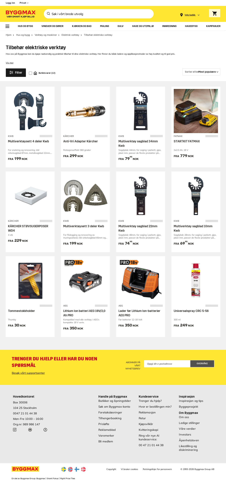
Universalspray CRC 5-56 (191, 311)
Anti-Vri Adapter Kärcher (80, 141)
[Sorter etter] (201, 71)
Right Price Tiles (67, 478)
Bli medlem (105, 441)
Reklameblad (107, 430)
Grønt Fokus (52, 478)
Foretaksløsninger (110, 412)
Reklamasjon (147, 412)
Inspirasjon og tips (191, 401)
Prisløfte (103, 424)
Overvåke (202, 363)
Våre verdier (187, 428)
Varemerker (106, 435)
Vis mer (9, 62)
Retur (142, 418)
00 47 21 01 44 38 (151, 445)
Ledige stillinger (189, 423)
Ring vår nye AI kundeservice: (149, 437)
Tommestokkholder (21, 311)
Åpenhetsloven (189, 440)
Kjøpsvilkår (146, 424)
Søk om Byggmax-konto (114, 406)
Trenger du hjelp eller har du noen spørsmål (54, 362)
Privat (23, 2)
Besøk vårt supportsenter (28, 373)
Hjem (8, 34)
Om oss (184, 417)
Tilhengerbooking (109, 418)
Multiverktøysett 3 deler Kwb (83, 226)
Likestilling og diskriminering (188, 448)
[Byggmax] (21, 14)
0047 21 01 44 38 (25, 413)
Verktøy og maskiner (46, 34)
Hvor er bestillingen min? (155, 406)
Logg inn (10, 2)
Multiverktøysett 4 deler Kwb (28, 141)
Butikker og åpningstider (114, 401)
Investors (185, 434)
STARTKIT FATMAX (187, 141)
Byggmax (40, 478)
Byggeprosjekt (188, 406)
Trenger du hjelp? (150, 401)
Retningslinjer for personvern (157, 469)
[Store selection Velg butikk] (190, 15)
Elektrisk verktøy (70, 34)
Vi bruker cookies (129, 469)
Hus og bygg (23, 34)
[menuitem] (7, 26)
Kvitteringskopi (148, 430)
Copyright (111, 469)
